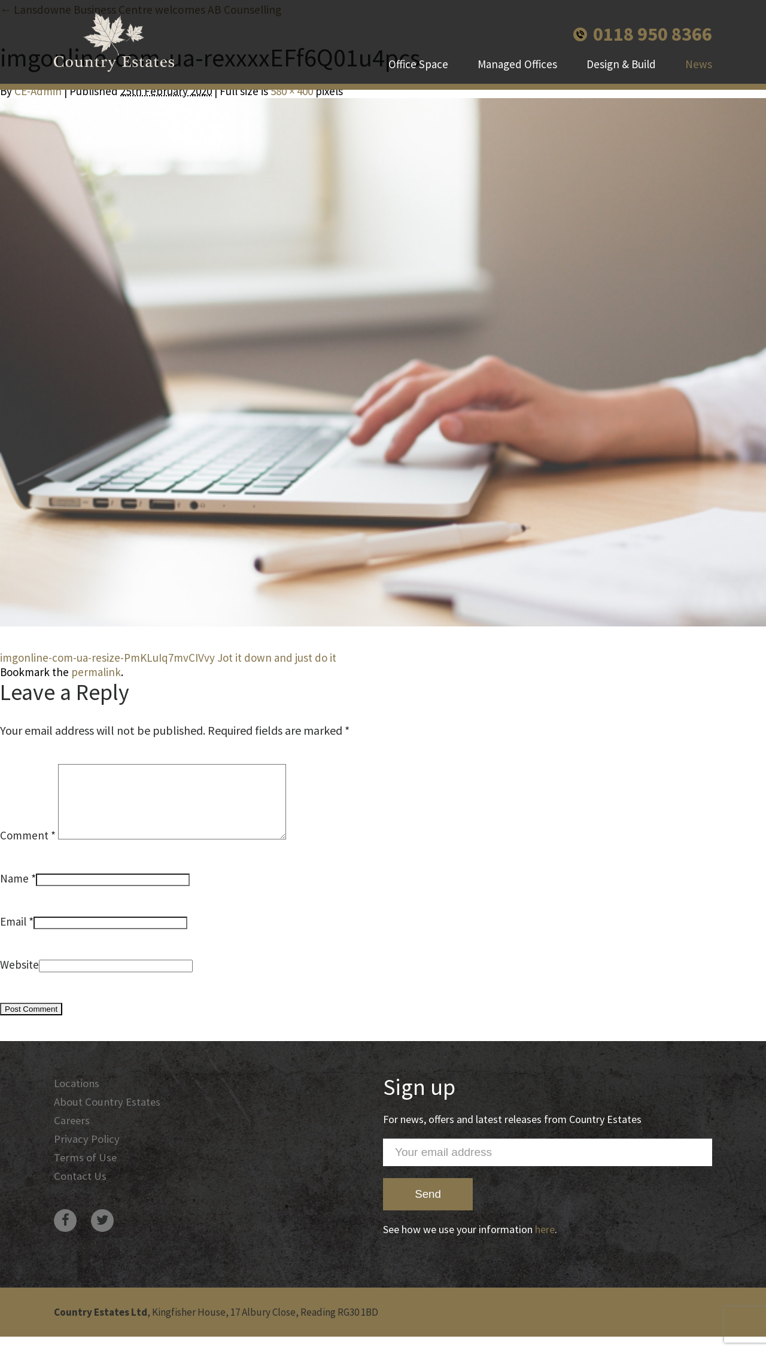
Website (19, 979)
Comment (28, 849)
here (545, 1243)
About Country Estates (108, 1117)
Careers (72, 1136)
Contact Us (80, 1193)
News (698, 66)
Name (14, 893)
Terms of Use (86, 1174)
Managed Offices (517, 66)
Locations (77, 1098)
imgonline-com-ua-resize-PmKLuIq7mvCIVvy (107, 657)
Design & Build (621, 66)
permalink (96, 672)
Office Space (418, 66)
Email (13, 936)
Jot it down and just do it (276, 657)
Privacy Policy (87, 1155)
